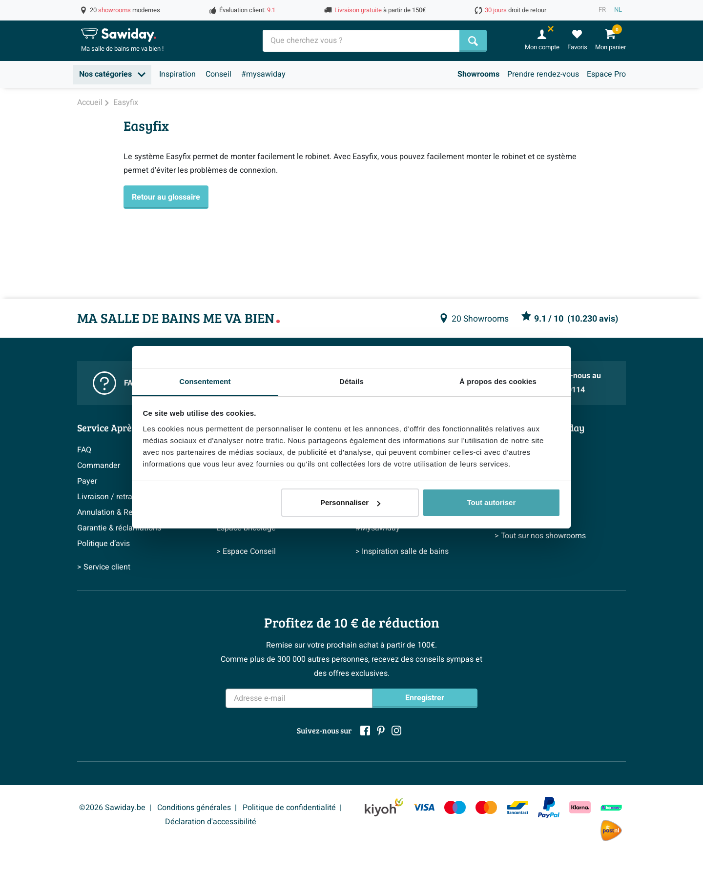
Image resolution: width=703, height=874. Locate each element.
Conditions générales (194, 807)
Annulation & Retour (111, 512)
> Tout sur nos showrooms (540, 536)
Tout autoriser (491, 502)
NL (618, 10)
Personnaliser (350, 502)
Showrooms (478, 74)
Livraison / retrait (107, 497)
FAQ (84, 450)
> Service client (103, 567)
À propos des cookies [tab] (498, 381)
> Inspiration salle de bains (402, 551)
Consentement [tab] (204, 381)
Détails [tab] (351, 381)
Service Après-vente (120, 427)
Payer (87, 481)
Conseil (218, 74)
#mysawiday (263, 74)
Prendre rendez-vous (543, 74)
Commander (98, 465)
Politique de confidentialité (289, 807)
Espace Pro (606, 74)
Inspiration (177, 74)
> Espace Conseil (246, 551)
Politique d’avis (103, 543)
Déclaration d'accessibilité (210, 822)
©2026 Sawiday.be (112, 807)
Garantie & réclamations (119, 528)
